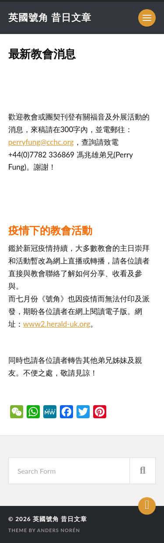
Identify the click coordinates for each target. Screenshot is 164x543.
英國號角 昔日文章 (49, 17)
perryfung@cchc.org (41, 142)
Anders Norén (58, 530)
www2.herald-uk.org (56, 323)
